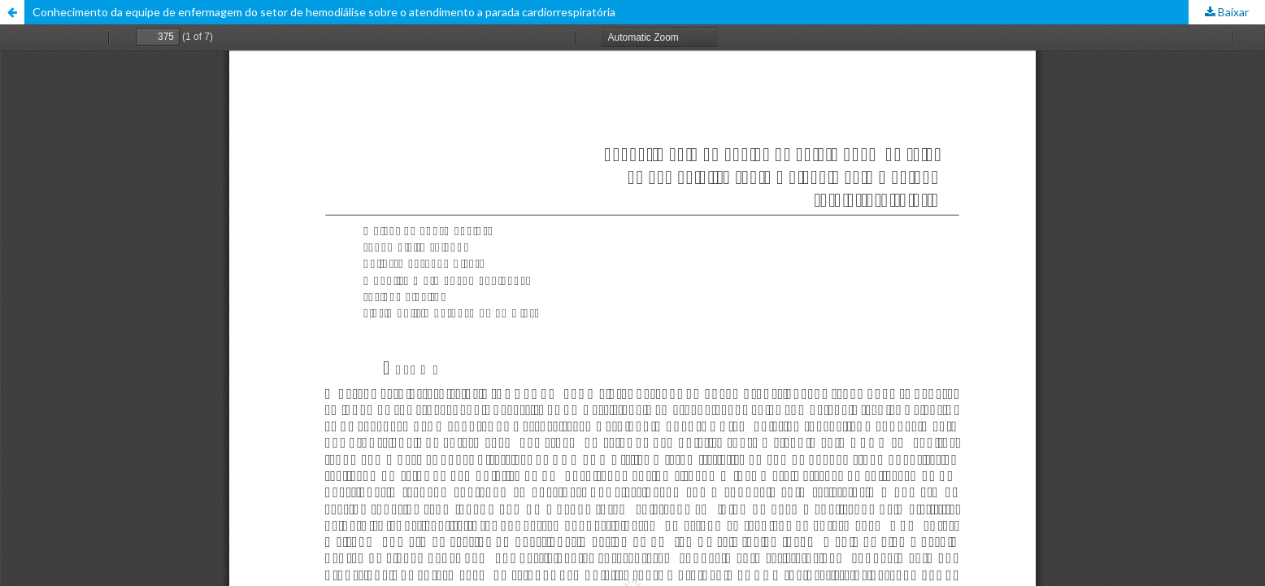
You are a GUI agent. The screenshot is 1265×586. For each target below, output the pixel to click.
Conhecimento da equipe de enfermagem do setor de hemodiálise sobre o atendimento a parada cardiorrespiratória (324, 12)
